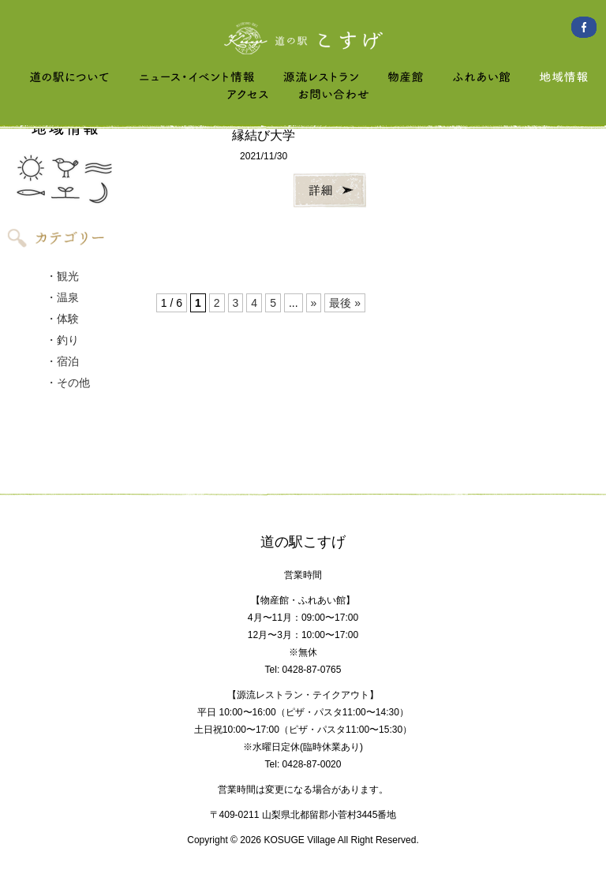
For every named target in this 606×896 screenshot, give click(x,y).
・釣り (62, 340)
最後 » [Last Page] (345, 303)
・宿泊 (62, 361)
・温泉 (62, 297)
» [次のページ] (314, 303)
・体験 (62, 318)
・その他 (68, 382)
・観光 (62, 276)
